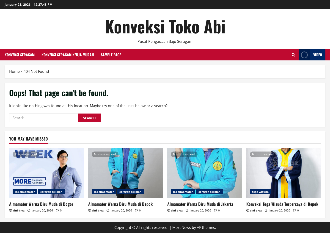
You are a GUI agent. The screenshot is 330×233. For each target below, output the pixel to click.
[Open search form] (293, 54)
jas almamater (25, 192)
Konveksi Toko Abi (165, 26)
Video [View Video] (310, 54)
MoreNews (181, 227)
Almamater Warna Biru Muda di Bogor (41, 204)
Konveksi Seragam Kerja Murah (67, 54)
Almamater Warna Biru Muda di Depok (120, 204)
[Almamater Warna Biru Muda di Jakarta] (204, 173)
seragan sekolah (51, 192)
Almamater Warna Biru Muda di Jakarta (200, 204)
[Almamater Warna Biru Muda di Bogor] (46, 173)
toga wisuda (260, 192)
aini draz (19, 210)
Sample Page (111, 54)
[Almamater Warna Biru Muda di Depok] (125, 173)
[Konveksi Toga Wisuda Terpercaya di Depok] (283, 173)
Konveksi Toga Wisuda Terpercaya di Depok (282, 204)
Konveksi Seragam (20, 54)
